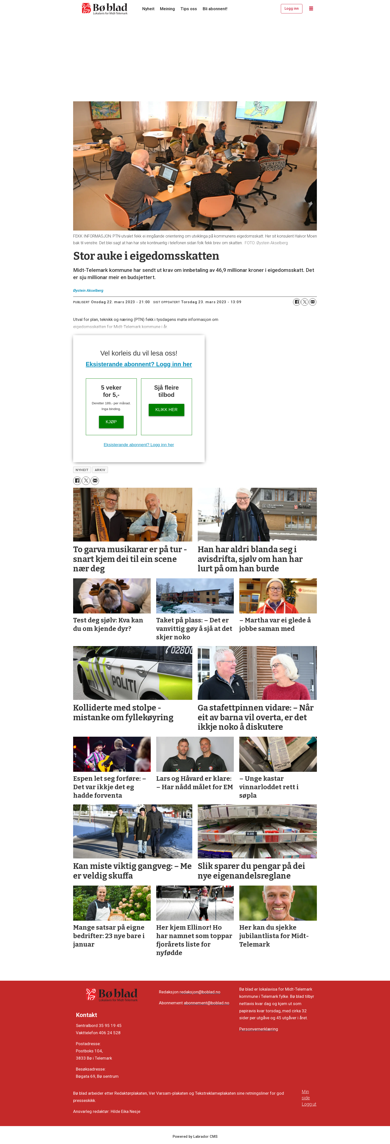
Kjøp (111, 422)
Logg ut (309, 1104)
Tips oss (188, 8)
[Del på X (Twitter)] (304, 302)
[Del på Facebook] (296, 302)
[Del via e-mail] (312, 302)
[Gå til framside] (105, 8)
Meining (167, 8)
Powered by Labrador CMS (195, 1137)
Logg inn (292, 8)
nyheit (82, 470)
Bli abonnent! (215, 8)
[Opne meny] (311, 8)
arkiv (100, 470)
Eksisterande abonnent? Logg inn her (139, 364)
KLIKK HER (166, 409)
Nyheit (148, 8)
